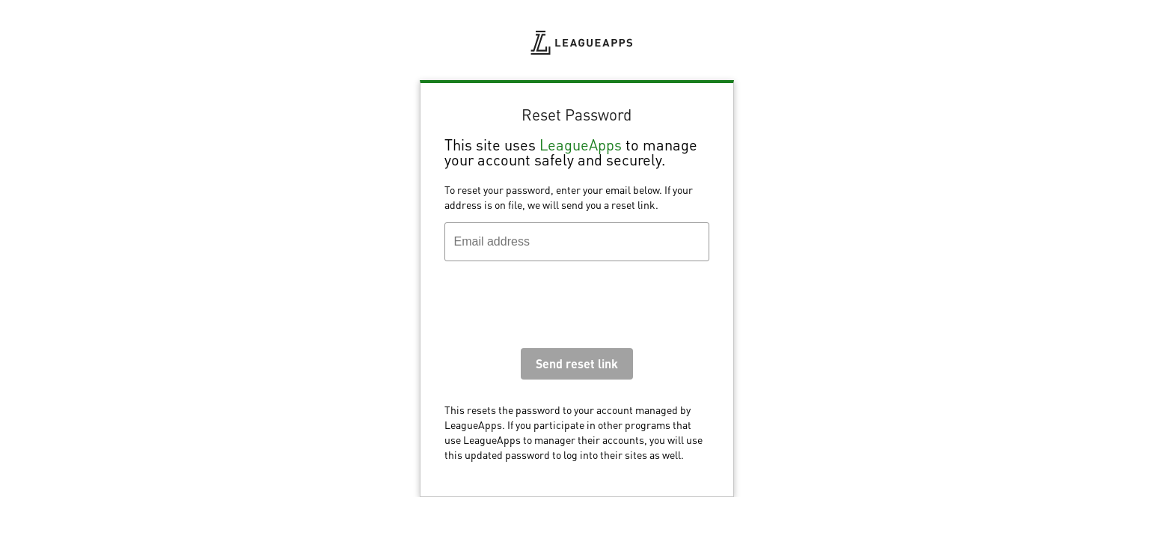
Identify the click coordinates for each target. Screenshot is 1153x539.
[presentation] (558, 308)
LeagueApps (580, 144)
